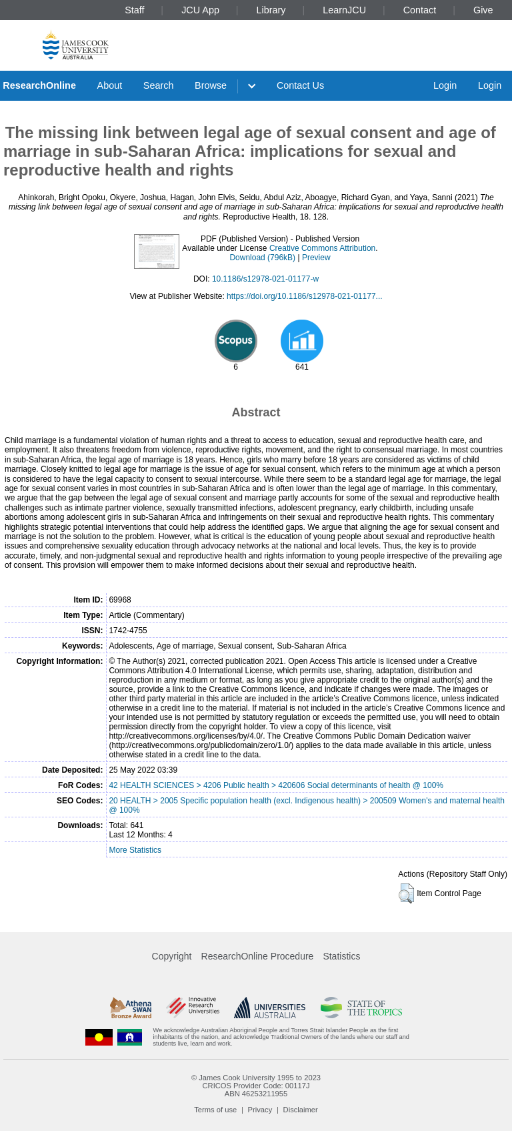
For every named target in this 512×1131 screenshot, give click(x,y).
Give (483, 10)
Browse (211, 85)
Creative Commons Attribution (322, 248)
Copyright (172, 956)
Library (271, 10)
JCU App (200, 10)
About (110, 85)
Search (158, 85)
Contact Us (300, 85)
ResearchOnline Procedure (257, 956)
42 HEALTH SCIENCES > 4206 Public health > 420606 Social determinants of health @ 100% (276, 785)
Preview (316, 257)
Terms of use (215, 1110)
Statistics (341, 956)
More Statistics (135, 850)
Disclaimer (300, 1110)
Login (445, 85)
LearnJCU (344, 10)
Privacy (260, 1110)
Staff (134, 10)
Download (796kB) (262, 257)
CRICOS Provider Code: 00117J (255, 1086)
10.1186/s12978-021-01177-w (265, 279)
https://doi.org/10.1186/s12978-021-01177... (305, 296)
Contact (420, 10)
